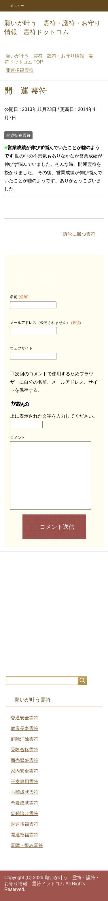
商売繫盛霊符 (24, 760)
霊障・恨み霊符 (27, 845)
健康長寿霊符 (24, 728)
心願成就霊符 (24, 792)
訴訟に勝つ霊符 (79, 234)
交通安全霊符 (24, 717)
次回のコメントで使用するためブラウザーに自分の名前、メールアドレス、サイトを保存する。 (54, 382)
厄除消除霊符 (24, 739)
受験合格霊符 (24, 749)
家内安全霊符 (24, 771)
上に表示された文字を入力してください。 (54, 416)
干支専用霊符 (24, 781)
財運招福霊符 (24, 824)
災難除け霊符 (24, 813)
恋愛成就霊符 (24, 802)
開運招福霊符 (18, 135)
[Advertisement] (54, 614)
